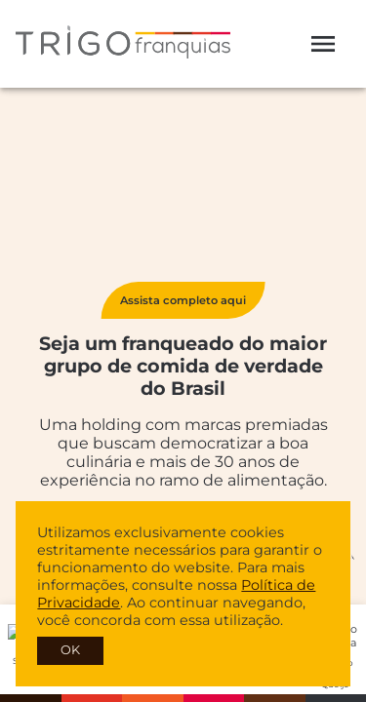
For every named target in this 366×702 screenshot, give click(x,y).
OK (70, 650)
